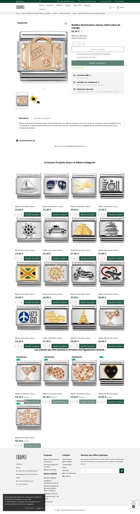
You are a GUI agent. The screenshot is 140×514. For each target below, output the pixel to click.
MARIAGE (59, 5)
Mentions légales (50, 478)
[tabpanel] (42, 56)
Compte (66, 455)
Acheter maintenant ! (97, 63)
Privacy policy (29, 508)
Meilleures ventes (50, 470)
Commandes (67, 465)
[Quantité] (78, 44)
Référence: (75, 36)
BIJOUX (41, 5)
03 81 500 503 (22, 484)
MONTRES (50, 5)
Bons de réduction (69, 473)
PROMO (67, 5)
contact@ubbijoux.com (25, 481)
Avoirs (64, 467)
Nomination (82, 38)
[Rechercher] (28, 1)
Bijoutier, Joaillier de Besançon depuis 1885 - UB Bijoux (51, 488)
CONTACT (42, 9)
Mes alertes (66, 476)
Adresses (65, 470)
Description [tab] (24, 118)
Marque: (74, 38)
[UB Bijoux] (24, 7)
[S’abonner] (121, 470)
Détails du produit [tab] (42, 118)
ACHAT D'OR (77, 5)
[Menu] (137, 499)
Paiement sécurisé (50, 493)
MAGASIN (87, 5)
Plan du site (48, 502)
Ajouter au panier (98, 49)
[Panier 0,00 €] (120, 7)
